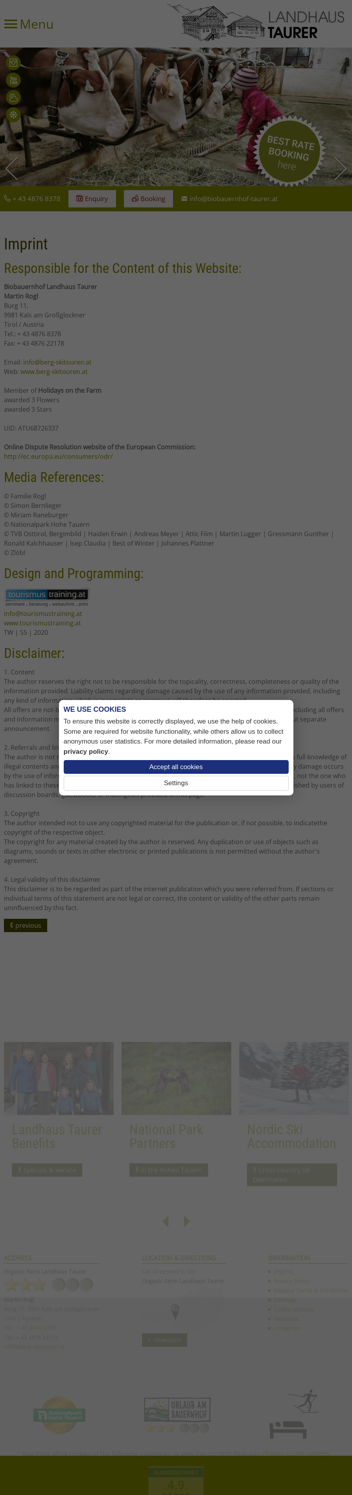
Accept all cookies (176, 767)
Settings (176, 783)
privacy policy (86, 751)
